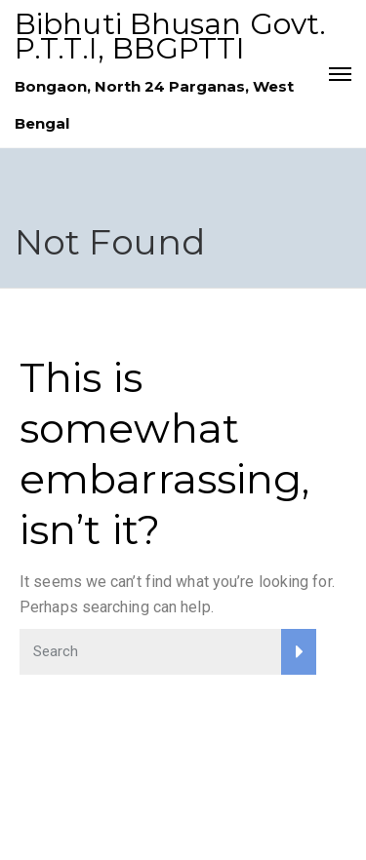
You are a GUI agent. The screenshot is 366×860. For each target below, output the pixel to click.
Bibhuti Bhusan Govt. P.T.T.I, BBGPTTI (170, 36)
